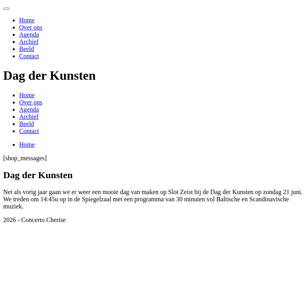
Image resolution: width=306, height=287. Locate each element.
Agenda (29, 34)
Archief (29, 41)
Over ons (30, 27)
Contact (29, 56)
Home (27, 20)
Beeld (26, 48)
